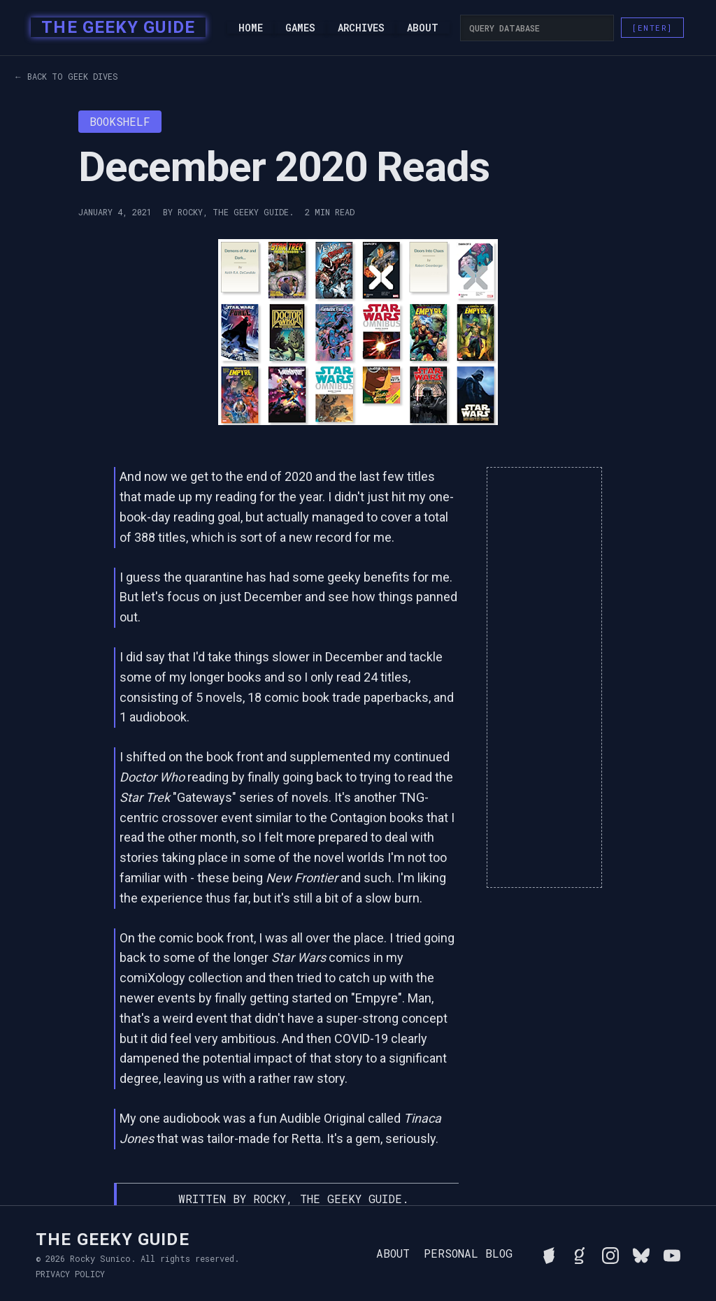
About (422, 28)
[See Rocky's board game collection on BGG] (548, 1253)
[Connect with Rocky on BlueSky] (641, 1253)
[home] (114, 27)
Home (250, 28)
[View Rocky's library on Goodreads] (579, 1253)
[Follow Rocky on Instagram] (610, 1253)
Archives (361, 28)
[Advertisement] (544, 677)
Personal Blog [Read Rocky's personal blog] (468, 1253)
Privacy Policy (70, 1273)
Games (300, 28)
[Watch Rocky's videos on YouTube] (672, 1253)
